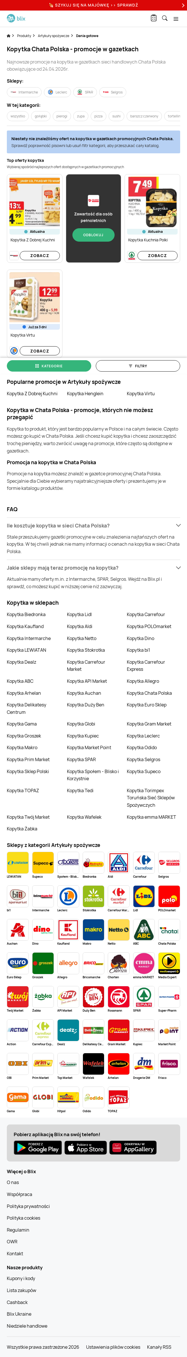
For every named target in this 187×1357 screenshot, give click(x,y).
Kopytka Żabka (22, 829)
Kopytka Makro (22, 747)
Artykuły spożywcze (53, 35)
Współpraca (19, 1194)
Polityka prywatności (28, 1206)
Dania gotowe (87, 35)
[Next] (182, 5)
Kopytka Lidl (79, 614)
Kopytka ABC (20, 681)
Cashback (17, 1302)
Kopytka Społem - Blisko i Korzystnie (93, 775)
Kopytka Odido (142, 747)
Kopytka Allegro (143, 681)
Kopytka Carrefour (146, 614)
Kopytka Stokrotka (86, 650)
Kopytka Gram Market (149, 724)
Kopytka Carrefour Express (146, 666)
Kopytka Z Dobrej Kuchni (32, 393)
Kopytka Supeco (143, 771)
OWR (12, 1241)
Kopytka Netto (81, 638)
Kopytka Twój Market (28, 817)
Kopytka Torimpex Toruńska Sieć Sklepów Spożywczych (151, 797)
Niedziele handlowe (27, 1326)
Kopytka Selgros (143, 759)
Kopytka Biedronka (26, 614)
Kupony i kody (21, 1278)
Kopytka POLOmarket (149, 626)
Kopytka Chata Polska (149, 693)
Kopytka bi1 (138, 650)
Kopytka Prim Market (28, 759)
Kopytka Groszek (24, 736)
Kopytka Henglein (85, 393)
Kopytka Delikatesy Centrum (26, 708)
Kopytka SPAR (81, 759)
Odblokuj (93, 235)
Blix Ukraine (19, 1314)
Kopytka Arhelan (24, 693)
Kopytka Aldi (79, 626)
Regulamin (18, 1230)
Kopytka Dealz (21, 662)
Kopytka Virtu (141, 393)
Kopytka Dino (140, 638)
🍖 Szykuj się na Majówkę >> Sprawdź (93, 5)
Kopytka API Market (87, 681)
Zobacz (39, 255)
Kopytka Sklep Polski (28, 771)
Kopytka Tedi (80, 790)
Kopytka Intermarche (29, 638)
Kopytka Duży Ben (85, 705)
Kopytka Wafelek (84, 817)
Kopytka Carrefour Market (86, 666)
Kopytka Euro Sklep (146, 705)
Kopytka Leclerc (143, 736)
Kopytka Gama (22, 724)
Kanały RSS (159, 1347)
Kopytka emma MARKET (151, 817)
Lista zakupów (21, 1290)
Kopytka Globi (81, 724)
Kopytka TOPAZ (23, 790)
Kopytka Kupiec (83, 736)
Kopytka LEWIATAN (26, 650)
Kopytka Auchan (84, 693)
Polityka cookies (23, 1218)
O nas (13, 1182)
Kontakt (15, 1253)
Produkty (24, 35)
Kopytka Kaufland (25, 626)
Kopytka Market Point (89, 747)
